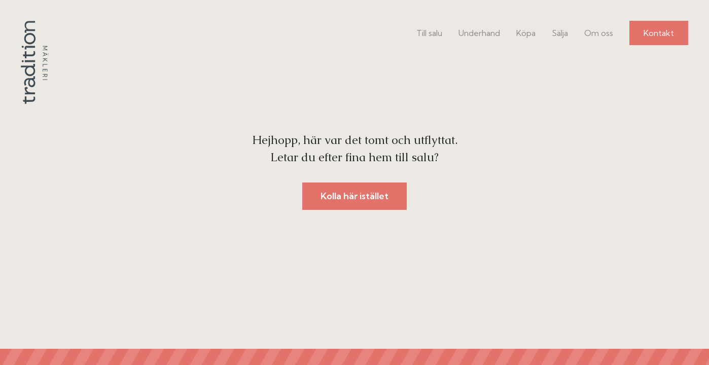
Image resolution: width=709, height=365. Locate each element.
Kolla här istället (354, 196)
